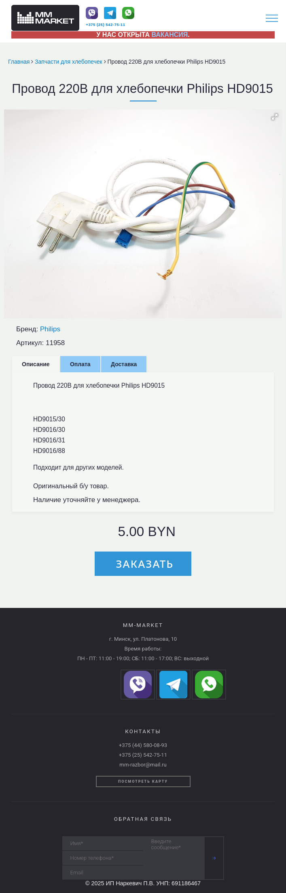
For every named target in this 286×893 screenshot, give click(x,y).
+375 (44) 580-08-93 (143, 745)
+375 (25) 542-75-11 (105, 24)
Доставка (124, 364)
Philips (50, 329)
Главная (19, 61)
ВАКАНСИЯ (170, 34)
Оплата (80, 364)
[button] (274, 116)
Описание (36, 364)
